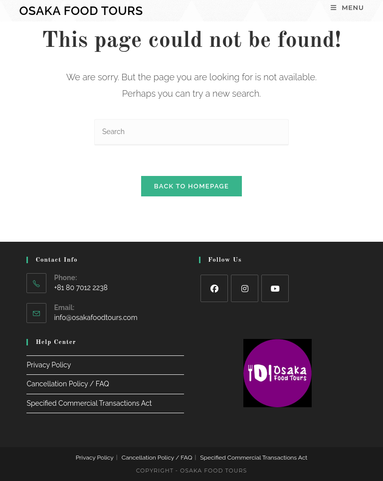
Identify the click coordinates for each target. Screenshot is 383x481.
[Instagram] (244, 288)
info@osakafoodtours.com (95, 317)
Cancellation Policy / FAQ (67, 384)
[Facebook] (214, 288)
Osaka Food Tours (81, 10)
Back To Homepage (191, 186)
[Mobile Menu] (347, 7)
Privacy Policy (48, 365)
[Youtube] (275, 288)
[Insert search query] (191, 132)
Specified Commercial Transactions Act (89, 403)
